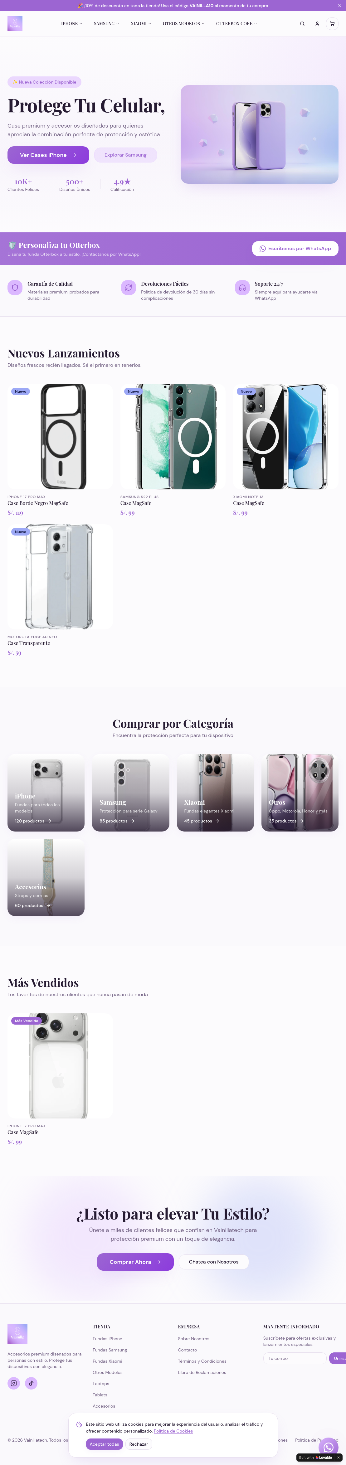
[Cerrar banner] (339, 5)
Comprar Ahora (135, 1262)
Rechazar (138, 1444)
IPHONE (72, 24)
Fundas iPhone (107, 1338)
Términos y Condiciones (202, 1361)
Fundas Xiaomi (107, 1361)
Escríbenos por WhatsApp (295, 248)
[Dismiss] (338, 1457)
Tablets (100, 1395)
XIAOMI (141, 24)
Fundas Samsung (110, 1350)
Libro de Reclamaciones (202, 1372)
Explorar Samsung (126, 155)
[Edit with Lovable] (315, 1457)
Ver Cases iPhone (48, 155)
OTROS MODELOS (184, 24)
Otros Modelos (108, 1372)
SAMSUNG (106, 24)
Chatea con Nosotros (214, 1262)
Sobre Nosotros (194, 1338)
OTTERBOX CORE (236, 24)
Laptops (101, 1383)
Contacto (187, 1350)
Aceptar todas (104, 1444)
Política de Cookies (173, 1431)
